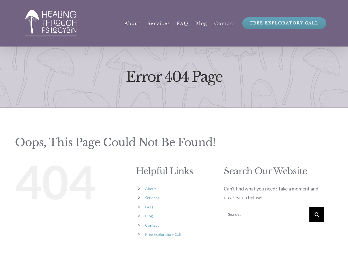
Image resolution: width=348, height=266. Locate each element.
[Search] (316, 214)
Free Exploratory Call (163, 234)
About (150, 188)
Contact (152, 225)
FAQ (149, 207)
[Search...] (266, 214)
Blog (149, 216)
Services (152, 197)
